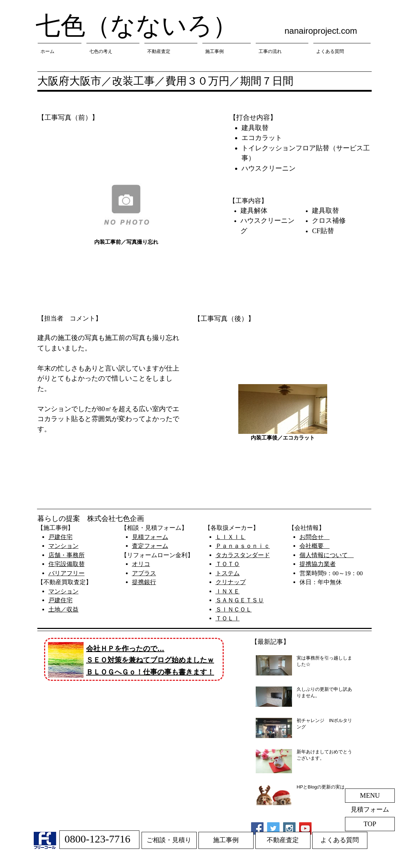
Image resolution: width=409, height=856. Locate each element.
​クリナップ (231, 582)
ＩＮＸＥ (228, 591)
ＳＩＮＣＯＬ (234, 609)
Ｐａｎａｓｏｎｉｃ (243, 546)
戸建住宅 (60, 537)
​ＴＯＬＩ (228, 618)
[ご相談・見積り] (169, 840)
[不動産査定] (282, 840)
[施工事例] (226, 840)
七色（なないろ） (137, 25)
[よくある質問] (339, 840)
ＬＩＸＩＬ (231, 537)
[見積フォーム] (370, 810)
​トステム (228, 573)
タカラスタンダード (243, 555)
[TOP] (370, 824)
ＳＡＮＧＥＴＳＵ (240, 600)
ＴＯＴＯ (228, 564)
